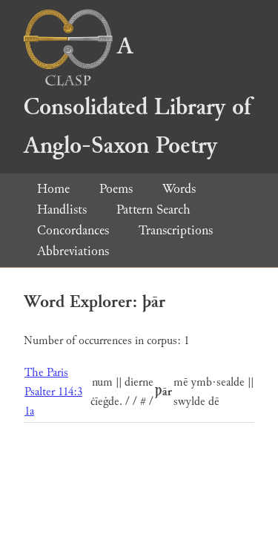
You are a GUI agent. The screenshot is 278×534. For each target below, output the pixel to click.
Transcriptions (176, 230)
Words (179, 188)
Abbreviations (73, 251)
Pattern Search (153, 209)
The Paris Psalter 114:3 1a (53, 392)
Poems (116, 188)
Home (53, 188)
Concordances (73, 230)
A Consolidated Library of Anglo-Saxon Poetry (137, 96)
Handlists (62, 209)
